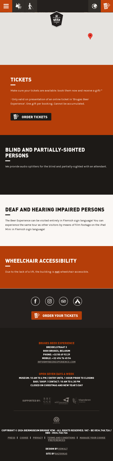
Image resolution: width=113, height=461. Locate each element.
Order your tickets (60, 315)
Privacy (38, 437)
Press (11, 437)
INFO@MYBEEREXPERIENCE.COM (57, 361)
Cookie (24, 437)
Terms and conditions (61, 437)
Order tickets (34, 117)
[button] (90, 36)
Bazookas (61, 453)
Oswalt (63, 448)
